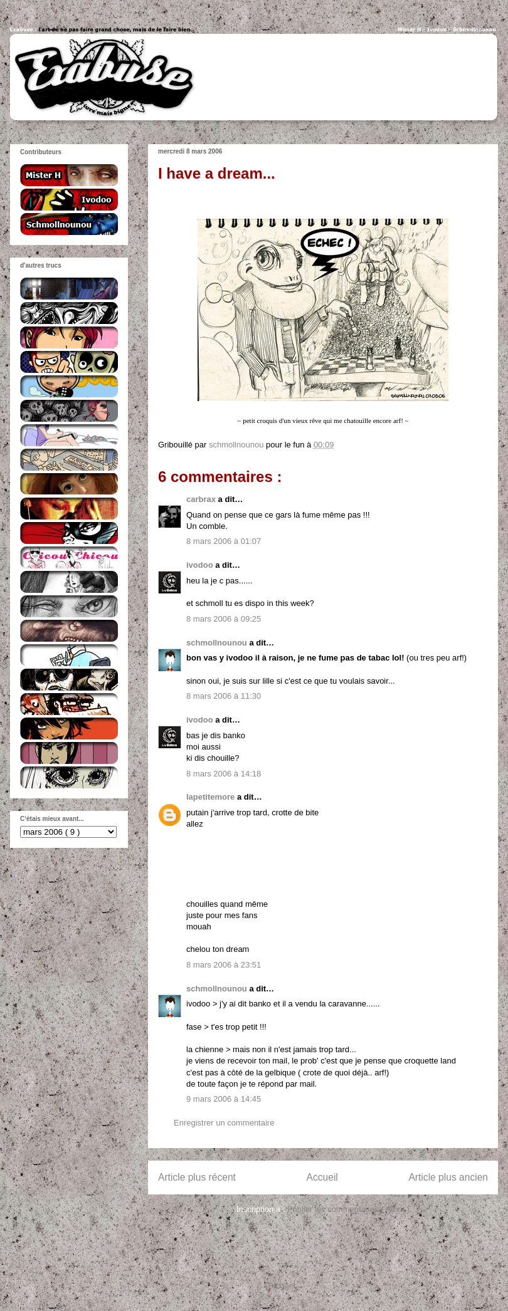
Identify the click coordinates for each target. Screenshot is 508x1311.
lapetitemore (211, 797)
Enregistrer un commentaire (224, 1122)
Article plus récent (197, 1177)
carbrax (202, 499)
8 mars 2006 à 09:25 (223, 619)
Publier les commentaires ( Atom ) (348, 1209)
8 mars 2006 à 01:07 (223, 541)
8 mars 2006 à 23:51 (223, 964)
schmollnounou (217, 642)
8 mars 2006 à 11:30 (223, 696)
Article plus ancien (448, 1177)
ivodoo (200, 565)
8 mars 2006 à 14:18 (223, 773)
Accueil (322, 1177)
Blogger (282, 1285)
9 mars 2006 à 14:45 (223, 1099)
